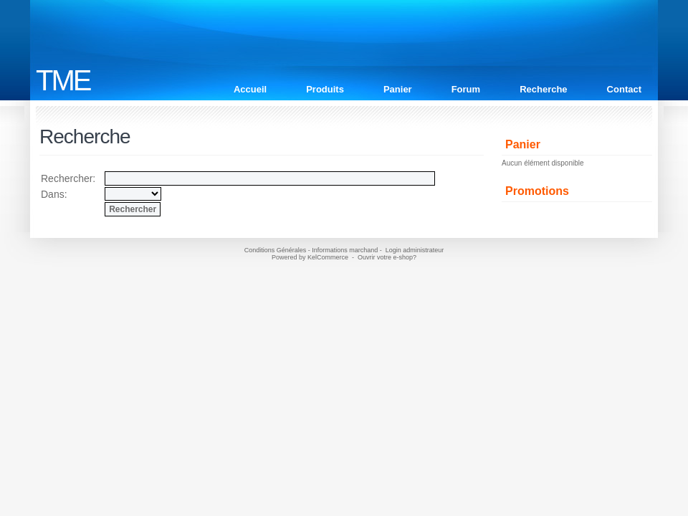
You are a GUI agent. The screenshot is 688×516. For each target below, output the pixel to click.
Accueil (250, 89)
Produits (325, 89)
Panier (397, 89)
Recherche (543, 89)
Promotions (537, 191)
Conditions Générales (275, 250)
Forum (466, 89)
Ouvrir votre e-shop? (387, 257)
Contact (624, 89)
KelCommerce (328, 257)
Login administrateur (415, 250)
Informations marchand (345, 250)
